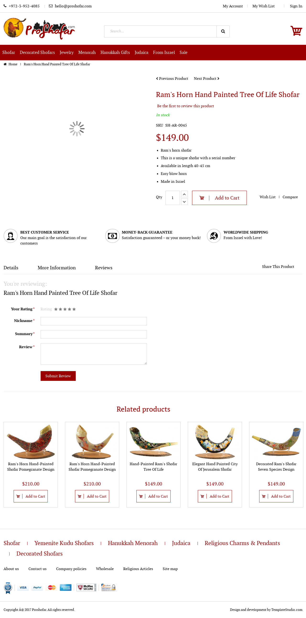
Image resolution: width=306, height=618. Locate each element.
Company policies (71, 569)
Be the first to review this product (185, 106)
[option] (31, 464)
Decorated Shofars (39, 554)
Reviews (104, 268)
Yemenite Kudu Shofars (64, 543)
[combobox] (167, 31)
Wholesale (105, 569)
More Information (57, 268)
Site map (170, 569)
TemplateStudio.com (286, 610)
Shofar (12, 543)
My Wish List (265, 6)
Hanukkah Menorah (133, 543)
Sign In (296, 6)
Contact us (37, 569)
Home (13, 64)
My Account (233, 6)
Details (11, 268)
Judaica (181, 543)
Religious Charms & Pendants (242, 543)
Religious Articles (138, 569)
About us (11, 569)
